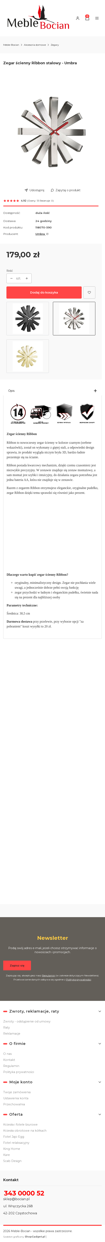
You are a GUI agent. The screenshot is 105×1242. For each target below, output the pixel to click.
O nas (7, 1054)
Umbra (40, 234)
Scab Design (12, 1161)
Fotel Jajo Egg (13, 1136)
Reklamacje (11, 1033)
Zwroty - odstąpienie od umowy (26, 1021)
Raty (6, 1027)
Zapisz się (17, 965)
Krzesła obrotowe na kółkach (24, 1130)
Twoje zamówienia (17, 1092)
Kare (6, 1155)
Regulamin (48, 975)
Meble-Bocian (11, 44)
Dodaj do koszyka (44, 292)
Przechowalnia (14, 1104)
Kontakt (9, 1060)
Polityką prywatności (78, 979)
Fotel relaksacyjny (16, 1143)
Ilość (9, 270)
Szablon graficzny (24, 1236)
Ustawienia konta (15, 1098)
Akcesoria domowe (35, 44)
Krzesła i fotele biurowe (20, 1124)
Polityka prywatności (18, 1072)
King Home (11, 1149)
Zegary (55, 44)
